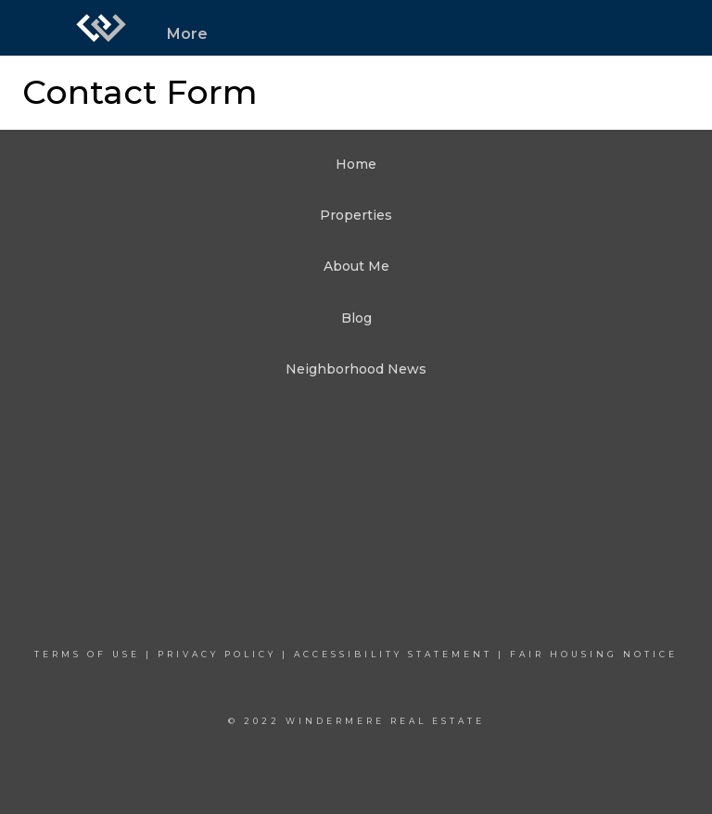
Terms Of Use (87, 654)
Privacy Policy (217, 654)
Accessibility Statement (393, 654)
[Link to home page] (101, 28)
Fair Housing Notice (594, 654)
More (187, 34)
